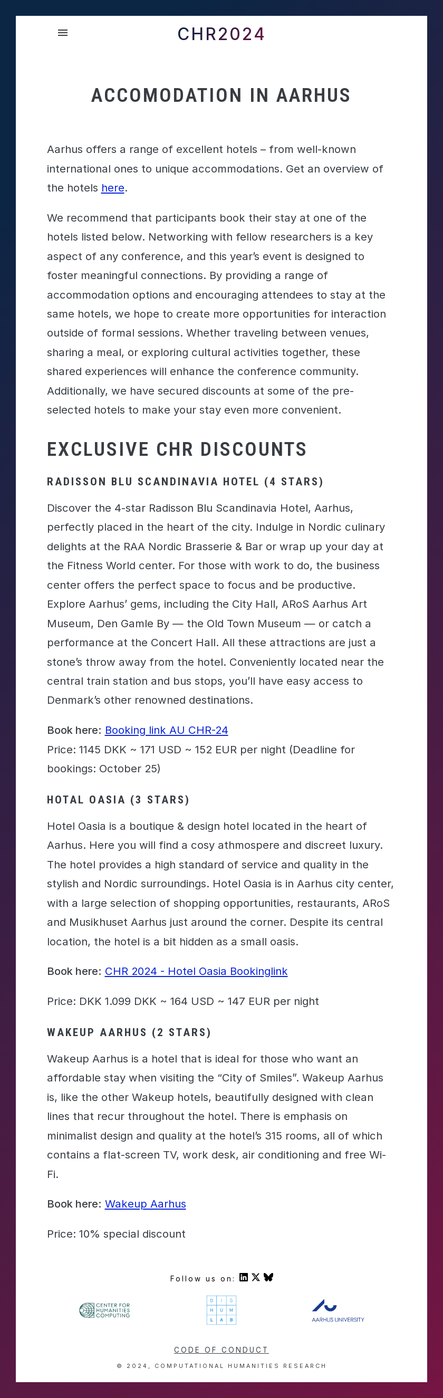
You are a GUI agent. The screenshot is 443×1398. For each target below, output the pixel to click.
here (112, 187)
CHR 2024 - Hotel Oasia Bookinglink (196, 971)
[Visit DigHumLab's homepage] (221, 1323)
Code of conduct (221, 1350)
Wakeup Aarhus (145, 1203)
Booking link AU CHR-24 (166, 729)
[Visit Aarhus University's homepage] (338, 1319)
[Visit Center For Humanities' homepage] (105, 1316)
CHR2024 (221, 34)
